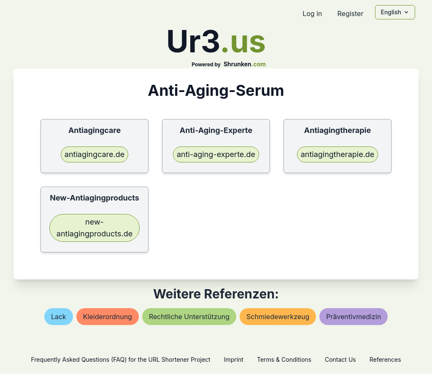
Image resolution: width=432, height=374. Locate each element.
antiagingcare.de (94, 154)
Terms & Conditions (284, 359)
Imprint (233, 359)
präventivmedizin (353, 316)
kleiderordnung (107, 316)
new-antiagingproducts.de (94, 227)
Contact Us (340, 359)
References (385, 359)
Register (350, 13)
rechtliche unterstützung (189, 316)
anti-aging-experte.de (216, 154)
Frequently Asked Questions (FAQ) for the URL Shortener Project (120, 359)
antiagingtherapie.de (338, 154)
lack (58, 316)
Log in (312, 13)
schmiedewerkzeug (277, 316)
